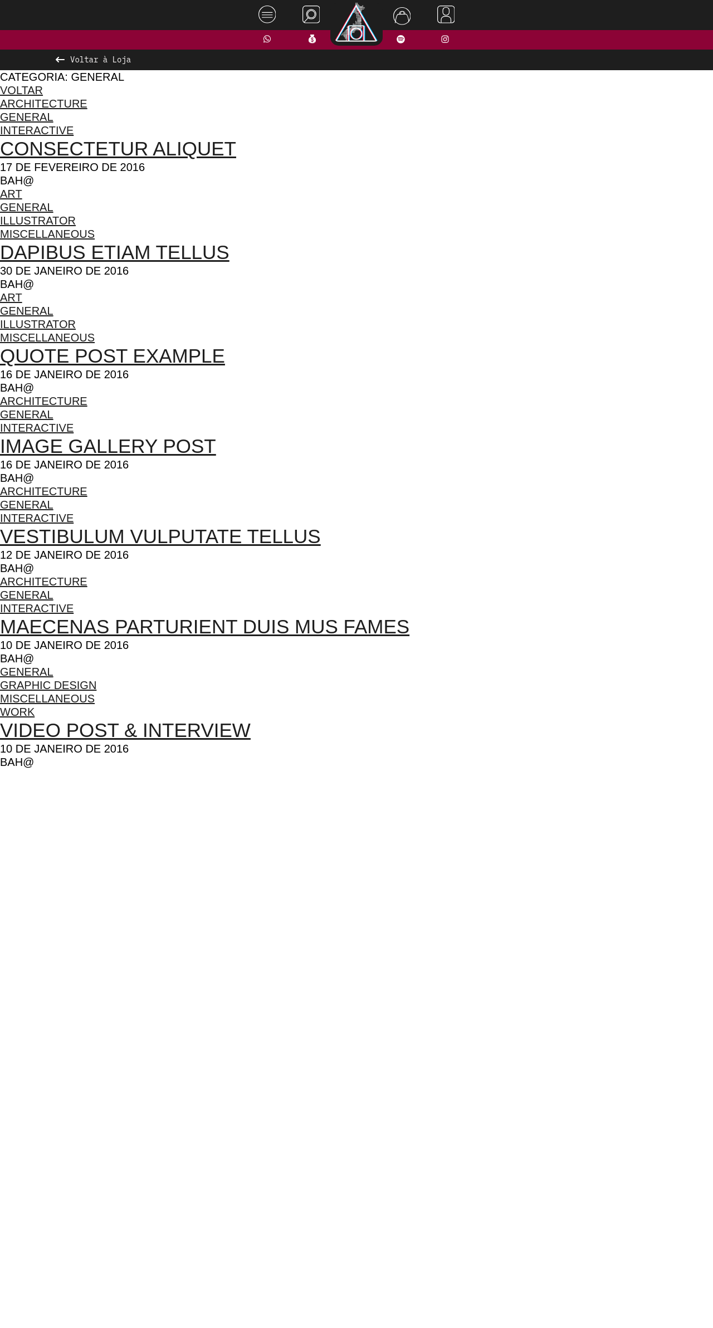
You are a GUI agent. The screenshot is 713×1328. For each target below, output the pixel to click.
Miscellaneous (49, 234)
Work (17, 712)
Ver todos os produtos (356, 1055)
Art (11, 194)
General (26, 117)
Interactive (39, 130)
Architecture (44, 103)
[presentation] (149, 905)
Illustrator (41, 220)
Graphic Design (49, 685)
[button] (309, 1033)
